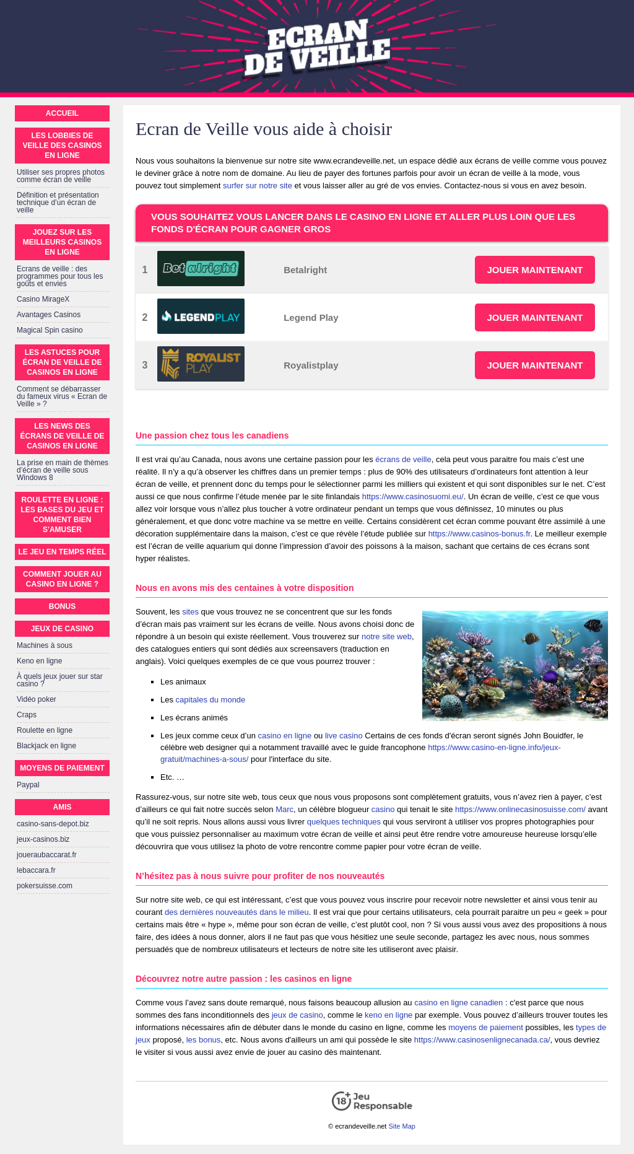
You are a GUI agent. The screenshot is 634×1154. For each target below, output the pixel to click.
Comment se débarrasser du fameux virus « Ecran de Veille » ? (62, 396)
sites (190, 611)
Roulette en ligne (44, 730)
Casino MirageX (43, 299)
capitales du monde (211, 699)
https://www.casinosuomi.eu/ (413, 496)
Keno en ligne (39, 661)
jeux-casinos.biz (43, 839)
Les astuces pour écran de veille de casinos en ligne (62, 362)
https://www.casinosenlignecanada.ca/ (482, 1039)
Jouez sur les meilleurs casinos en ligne (62, 242)
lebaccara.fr (36, 870)
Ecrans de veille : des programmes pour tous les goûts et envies (60, 276)
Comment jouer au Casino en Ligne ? (62, 579)
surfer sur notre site (257, 185)
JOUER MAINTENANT (535, 269)
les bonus (203, 1039)
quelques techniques (344, 821)
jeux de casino (297, 1015)
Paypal (28, 784)
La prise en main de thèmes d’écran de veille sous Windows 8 (62, 470)
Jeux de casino (62, 628)
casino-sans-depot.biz (53, 824)
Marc (284, 809)
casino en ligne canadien (458, 1002)
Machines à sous (44, 645)
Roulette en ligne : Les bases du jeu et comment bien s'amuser (61, 515)
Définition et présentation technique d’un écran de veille (58, 202)
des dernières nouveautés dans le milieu (237, 912)
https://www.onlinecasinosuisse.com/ (520, 809)
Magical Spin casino (50, 330)
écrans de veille (403, 459)
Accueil (62, 113)
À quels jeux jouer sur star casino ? (60, 680)
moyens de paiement (485, 1027)
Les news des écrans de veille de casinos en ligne (62, 436)
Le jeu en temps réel (62, 552)
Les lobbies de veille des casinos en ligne (62, 145)
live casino (344, 735)
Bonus (62, 606)
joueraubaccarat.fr (47, 854)
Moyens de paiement (62, 768)
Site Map (401, 1126)
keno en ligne (388, 1015)
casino (383, 809)
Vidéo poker (36, 699)
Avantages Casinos (48, 314)
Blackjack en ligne (46, 745)
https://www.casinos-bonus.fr (479, 533)
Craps (27, 714)
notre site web (387, 636)
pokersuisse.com (44, 885)
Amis (62, 807)
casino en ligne (285, 735)
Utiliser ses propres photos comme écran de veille (61, 176)
